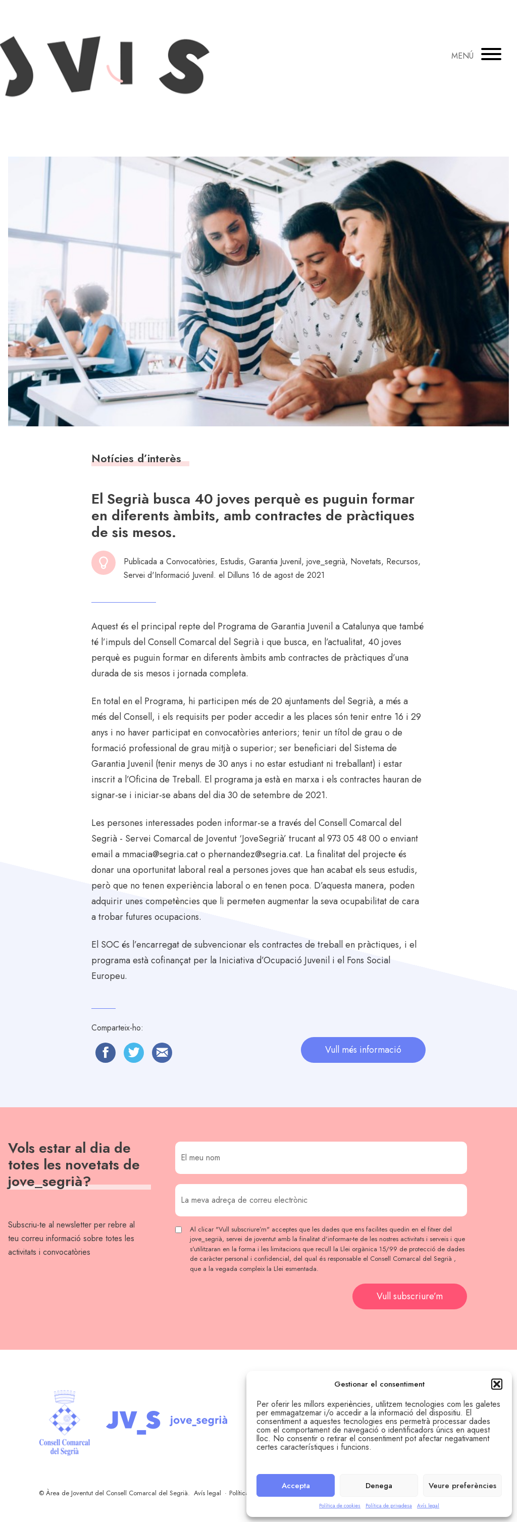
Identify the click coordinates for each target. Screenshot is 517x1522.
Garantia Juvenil (275, 561)
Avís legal (428, 1505)
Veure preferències (462, 1485)
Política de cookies (339, 1505)
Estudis (232, 561)
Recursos (402, 561)
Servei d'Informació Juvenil (169, 575)
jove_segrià (325, 561)
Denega (379, 1485)
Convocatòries (190, 561)
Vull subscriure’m (410, 1296)
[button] (497, 1384)
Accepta (296, 1485)
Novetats (365, 561)
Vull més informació (363, 1049)
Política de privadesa (389, 1505)
